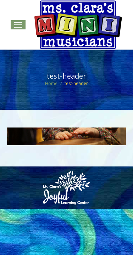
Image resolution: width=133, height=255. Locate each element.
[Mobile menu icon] (18, 24)
